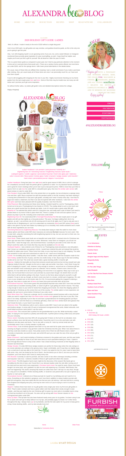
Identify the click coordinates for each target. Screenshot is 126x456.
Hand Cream (11, 361)
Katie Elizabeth (92, 270)
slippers (51, 178)
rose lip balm (59, 178)
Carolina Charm (93, 250)
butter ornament (50, 176)
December (92, 313)
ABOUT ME (30, 22)
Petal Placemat (12, 204)
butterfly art (61, 169)
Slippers (10, 387)
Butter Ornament (13, 337)
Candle (9, 255)
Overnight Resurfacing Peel (46, 217)
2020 (89, 310)
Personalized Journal (14, 376)
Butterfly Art (11, 210)
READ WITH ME (85, 22)
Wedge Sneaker (12, 346)
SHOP (71, 22)
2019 (89, 319)
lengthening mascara (53, 172)
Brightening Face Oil (14, 217)
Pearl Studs (11, 238)
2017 (89, 324)
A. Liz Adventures (93, 243)
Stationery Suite (12, 305)
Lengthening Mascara (30, 230)
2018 (89, 322)
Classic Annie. (92, 253)
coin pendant (40, 169)
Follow (101, 192)
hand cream (28, 178)
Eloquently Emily (93, 260)
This (52, 290)
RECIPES (60, 22)
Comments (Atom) (48, 428)
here (31, 80)
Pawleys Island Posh (94, 283)
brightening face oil (23, 172)
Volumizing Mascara (14, 230)
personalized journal (40, 178)
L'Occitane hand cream (47, 365)
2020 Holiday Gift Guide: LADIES (44, 40)
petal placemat (51, 169)
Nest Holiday (11, 258)
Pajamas (10, 262)
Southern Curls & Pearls (96, 287)
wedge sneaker (62, 176)
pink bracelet (72, 176)
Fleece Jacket (12, 318)
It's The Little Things (94, 267)
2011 (89, 341)
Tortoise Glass (12, 326)
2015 (89, 330)
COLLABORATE (104, 22)
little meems (92, 277)
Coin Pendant (12, 193)
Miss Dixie (91, 280)
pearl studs (65, 172)
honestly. (91, 263)
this (72, 393)
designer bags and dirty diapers (98, 256)
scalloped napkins (17, 174)
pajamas (33, 174)
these (34, 281)
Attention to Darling (94, 246)
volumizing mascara (38, 172)
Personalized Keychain (15, 283)
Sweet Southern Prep (95, 294)
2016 (89, 327)
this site (58, 245)
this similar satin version (66, 189)
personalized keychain (45, 174)
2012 (89, 338)
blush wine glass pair (61, 174)
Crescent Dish (12, 311)
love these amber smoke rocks (42, 296)
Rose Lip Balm (12, 397)
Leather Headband (13, 182)
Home (17, 22)
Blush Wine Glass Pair (15, 294)
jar (33, 402)
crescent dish (18, 176)
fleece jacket (29, 176)
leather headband (28, 169)
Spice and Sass (93, 290)
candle (27, 174)
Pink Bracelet (12, 357)
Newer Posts (12, 425)
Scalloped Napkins (13, 247)
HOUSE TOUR (45, 22)
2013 (89, 335)
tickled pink (91, 297)
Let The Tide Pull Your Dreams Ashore (100, 273)
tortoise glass (38, 176)
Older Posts (76, 425)
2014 (89, 333)
